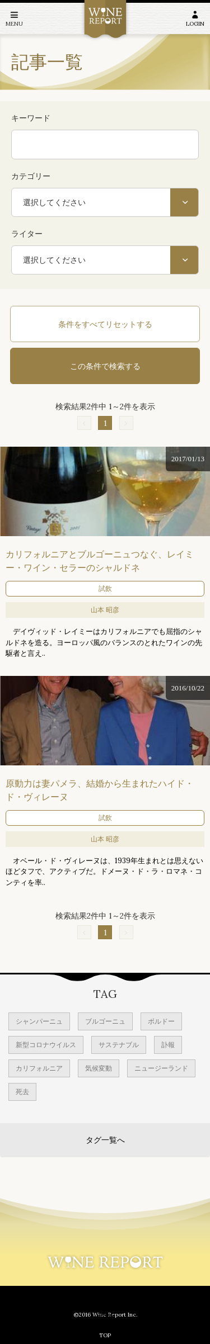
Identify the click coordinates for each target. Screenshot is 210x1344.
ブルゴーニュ (105, 1021)
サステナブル (119, 1044)
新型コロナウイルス (46, 1044)
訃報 (168, 1044)
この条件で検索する (105, 366)
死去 (22, 1091)
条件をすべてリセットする (105, 324)
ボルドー (161, 1021)
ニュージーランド (161, 1068)
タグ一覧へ (105, 1140)
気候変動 (98, 1068)
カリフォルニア (39, 1068)
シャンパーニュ (39, 1021)
